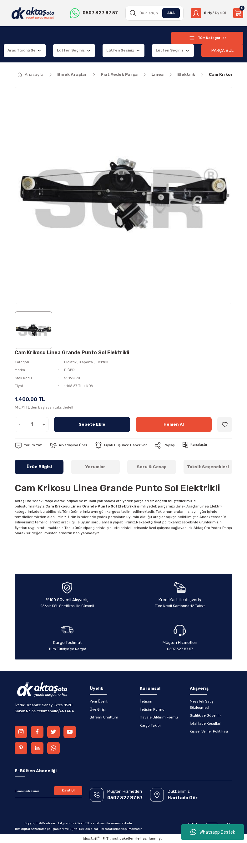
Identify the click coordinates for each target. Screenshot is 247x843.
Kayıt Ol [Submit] (68, 790)
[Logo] (32, 13)
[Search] (153, 13)
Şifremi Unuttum (104, 717)
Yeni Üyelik (99, 701)
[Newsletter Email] (48, 791)
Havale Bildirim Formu (159, 717)
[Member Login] (207, 13)
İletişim (146, 701)
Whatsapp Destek (212, 832)
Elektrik (70, 362)
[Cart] (238, 13)
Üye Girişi (98, 709)
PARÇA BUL (222, 50)
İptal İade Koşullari (205, 723)
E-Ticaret (110, 838)
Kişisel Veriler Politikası (209, 731)
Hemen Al (174, 424)
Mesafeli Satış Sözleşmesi (202, 704)
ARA (169, 13)
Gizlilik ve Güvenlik (205, 715)
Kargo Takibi (150, 725)
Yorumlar (95, 466)
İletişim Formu (152, 709)
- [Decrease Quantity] (19, 424)
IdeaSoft (91, 838)
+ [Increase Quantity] (44, 424)
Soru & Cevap (152, 466)
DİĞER (69, 370)
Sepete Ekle (92, 424)
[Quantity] (31, 424)
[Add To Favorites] (224, 424)
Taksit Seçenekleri (208, 466)
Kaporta (86, 362)
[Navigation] (207, 38)
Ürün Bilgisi (39, 466)
